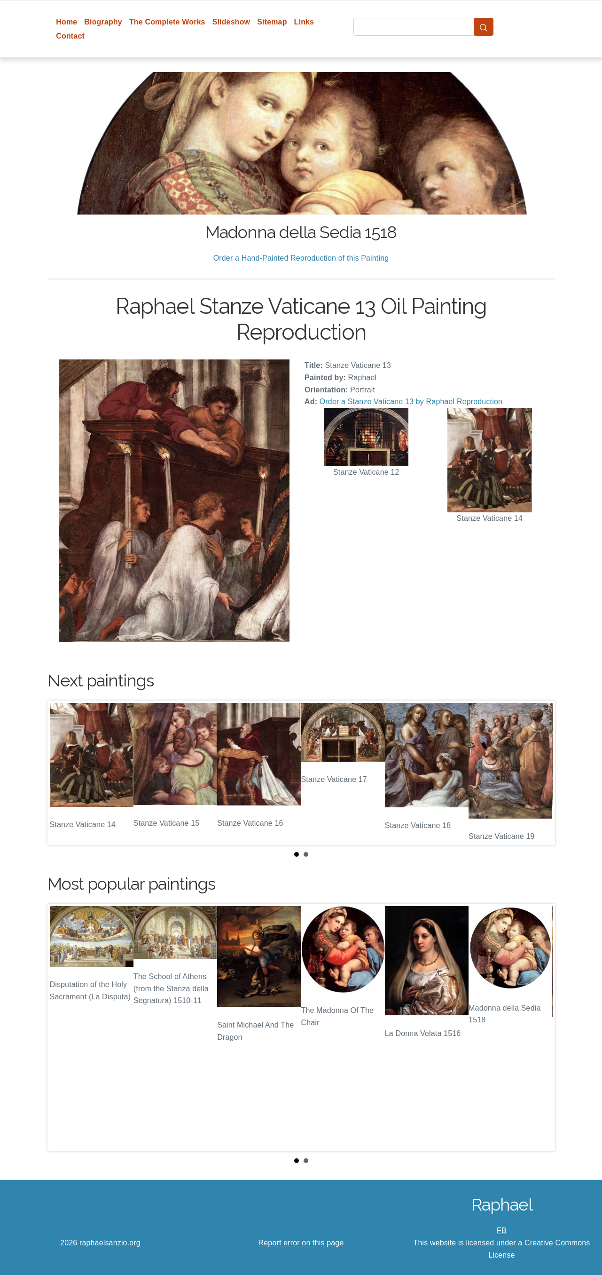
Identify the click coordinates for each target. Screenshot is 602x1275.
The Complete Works (167, 22)
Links (304, 22)
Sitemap (272, 22)
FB (502, 1231)
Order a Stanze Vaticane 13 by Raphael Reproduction (411, 402)
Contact (70, 36)
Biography (103, 22)
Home (66, 22)
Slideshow (231, 22)
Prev (62, 773)
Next (540, 773)
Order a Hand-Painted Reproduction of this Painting (301, 258)
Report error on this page (301, 1243)
